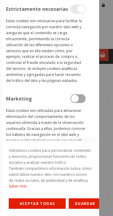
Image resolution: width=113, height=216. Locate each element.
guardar (85, 203)
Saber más (18, 186)
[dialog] (49, 108)
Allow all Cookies (37, 203)
